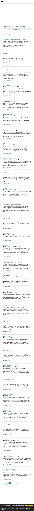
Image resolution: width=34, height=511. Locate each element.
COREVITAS (5, 245)
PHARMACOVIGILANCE (8, 37)
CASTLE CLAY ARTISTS (8, 379)
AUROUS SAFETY (7, 350)
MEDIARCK (5, 69)
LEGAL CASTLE (6, 336)
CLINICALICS (6, 233)
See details (6, 509)
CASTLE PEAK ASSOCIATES (9, 158)
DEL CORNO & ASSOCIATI (9, 469)
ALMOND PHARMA (7, 439)
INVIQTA (5, 53)
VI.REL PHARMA (6, 275)
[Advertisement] (17, 14)
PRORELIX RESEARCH (8, 114)
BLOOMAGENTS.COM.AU (8, 394)
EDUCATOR (5, 291)
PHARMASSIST (6, 424)
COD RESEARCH (7, 85)
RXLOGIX (5, 172)
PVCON (4, 143)
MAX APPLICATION (7, 365)
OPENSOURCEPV (7, 188)
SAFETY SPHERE (7, 321)
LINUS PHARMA (6, 410)
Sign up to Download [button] (17, 29)
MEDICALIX (5, 455)
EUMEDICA (5, 99)
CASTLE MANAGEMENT (8, 305)
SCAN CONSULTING (7, 129)
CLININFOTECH (6, 218)
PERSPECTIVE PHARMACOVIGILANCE (11, 260)
